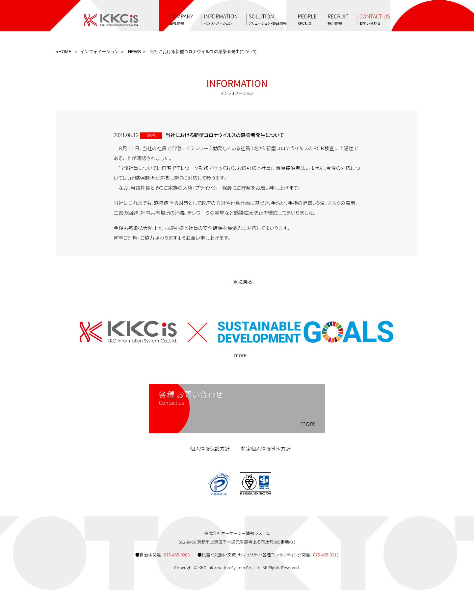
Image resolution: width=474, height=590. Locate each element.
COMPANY (181, 19)
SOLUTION (268, 19)
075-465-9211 (326, 554)
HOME (65, 51)
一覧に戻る (237, 281)
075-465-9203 (177, 554)
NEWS (134, 51)
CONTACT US (374, 19)
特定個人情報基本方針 (266, 448)
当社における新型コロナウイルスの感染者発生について (203, 51)
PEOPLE (307, 19)
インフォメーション (99, 51)
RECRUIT (338, 19)
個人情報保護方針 (209, 448)
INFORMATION (221, 19)
